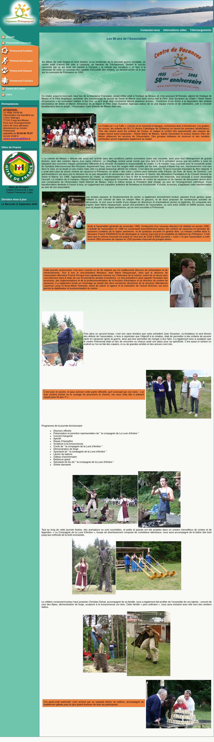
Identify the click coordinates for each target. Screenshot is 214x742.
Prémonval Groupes (21, 60)
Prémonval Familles (21, 50)
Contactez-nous (150, 30)
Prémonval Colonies (21, 80)
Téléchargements (200, 30)
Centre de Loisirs (15, 88)
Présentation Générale (18, 42)
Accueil (10, 37)
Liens (9, 94)
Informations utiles (175, 30)
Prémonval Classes (21, 70)
